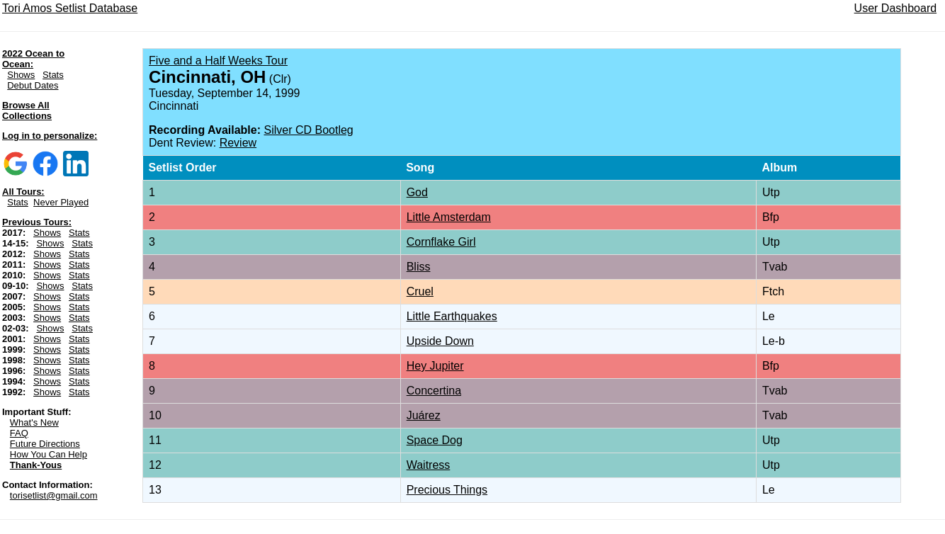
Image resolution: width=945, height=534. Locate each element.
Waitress (429, 465)
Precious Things (447, 490)
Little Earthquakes (452, 316)
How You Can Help (48, 454)
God (417, 192)
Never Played (61, 202)
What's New (34, 422)
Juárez (424, 415)
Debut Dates (32, 85)
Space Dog (435, 440)
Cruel (420, 291)
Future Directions (45, 443)
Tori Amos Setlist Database (69, 8)
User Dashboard (895, 8)
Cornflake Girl (441, 242)
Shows (21, 74)
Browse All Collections (27, 110)
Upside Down (440, 341)
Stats (53, 74)
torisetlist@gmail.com (54, 495)
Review (238, 143)
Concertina (434, 391)
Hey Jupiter (435, 366)
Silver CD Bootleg (308, 130)
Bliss (419, 267)
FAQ (19, 433)
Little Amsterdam (449, 217)
